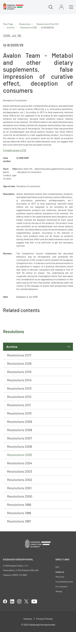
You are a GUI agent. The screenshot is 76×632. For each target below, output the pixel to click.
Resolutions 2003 (19, 471)
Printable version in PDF (14, 150)
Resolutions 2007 (19, 438)
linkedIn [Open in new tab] (12, 601)
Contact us (60, 572)
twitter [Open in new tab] (26, 601)
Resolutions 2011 (19, 405)
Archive (11, 347)
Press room (60, 577)
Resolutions (25, 24)
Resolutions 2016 (19, 363)
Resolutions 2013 (19, 388)
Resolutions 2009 (19, 421)
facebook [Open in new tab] (5, 601)
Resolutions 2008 (19, 430)
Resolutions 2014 (19, 380)
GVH (57, 567)
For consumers (61, 586)
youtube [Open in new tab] (34, 601)
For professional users (64, 582)
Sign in (61, 7)
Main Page (8, 24)
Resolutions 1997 (19, 521)
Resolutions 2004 (19, 463)
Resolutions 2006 (19, 446)
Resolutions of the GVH (47, 24)
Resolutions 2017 (19, 355)
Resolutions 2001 (19, 488)
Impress (28, 618)
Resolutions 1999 (19, 504)
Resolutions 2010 (19, 413)
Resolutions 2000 (19, 496)
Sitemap (59, 591)
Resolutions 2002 (19, 480)
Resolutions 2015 (19, 372)
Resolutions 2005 (19, 455)
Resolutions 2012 (19, 397)
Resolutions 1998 (19, 513)
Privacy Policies (44, 618)
